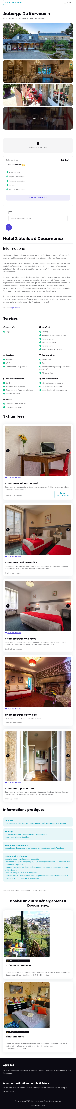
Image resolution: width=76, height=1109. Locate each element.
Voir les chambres (38, 197)
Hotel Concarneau (21, 1087)
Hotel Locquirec (36, 1087)
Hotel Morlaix (49, 1087)
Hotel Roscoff (8, 1091)
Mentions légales (38, 1105)
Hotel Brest (7, 1087)
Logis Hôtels (15, 307)
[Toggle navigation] (68, 3)
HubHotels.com (37, 1101)
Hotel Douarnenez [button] (13, 2)
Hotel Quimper (61, 1087)
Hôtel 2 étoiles (14, 164)
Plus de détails (13, 477)
